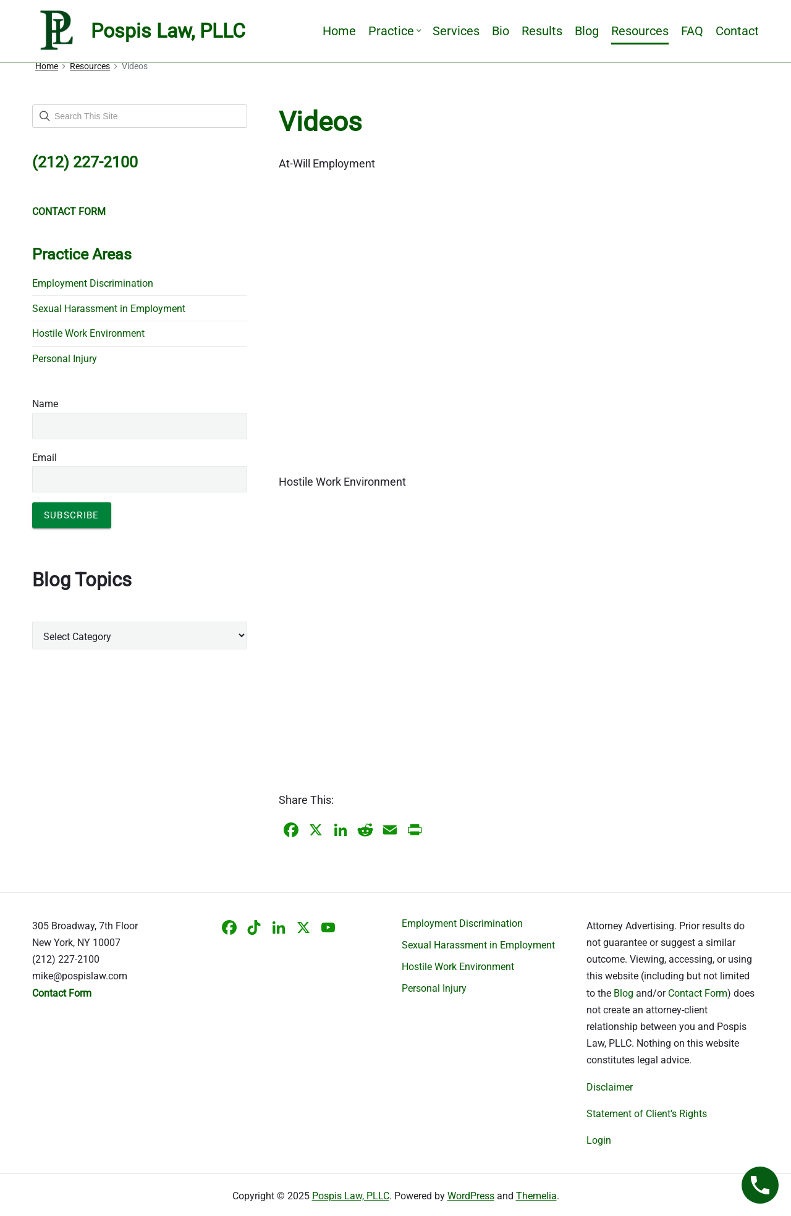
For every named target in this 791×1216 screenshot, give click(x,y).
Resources (640, 30)
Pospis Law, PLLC (350, 1196)
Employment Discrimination (92, 283)
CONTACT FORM (69, 211)
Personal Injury (64, 359)
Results (542, 30)
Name (45, 404)
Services (456, 30)
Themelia (536, 1196)
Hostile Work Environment (88, 333)
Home (339, 30)
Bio (500, 30)
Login (598, 1140)
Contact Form (697, 993)
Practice (394, 30)
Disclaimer (609, 1087)
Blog (587, 30)
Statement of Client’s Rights (646, 1114)
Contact (737, 30)
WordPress (470, 1196)
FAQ (692, 30)
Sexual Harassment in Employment (108, 309)
